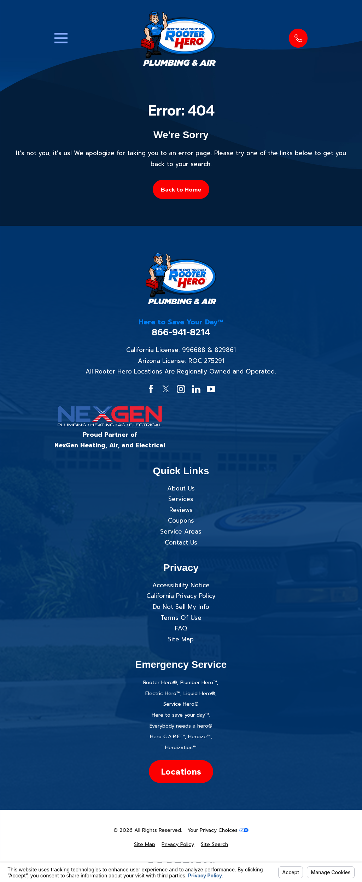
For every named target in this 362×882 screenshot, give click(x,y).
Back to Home (181, 189)
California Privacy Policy (181, 595)
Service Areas (181, 531)
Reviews (181, 509)
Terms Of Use (181, 617)
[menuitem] (144, 844)
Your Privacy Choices (218, 830)
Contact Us (181, 542)
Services (180, 499)
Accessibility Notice (181, 585)
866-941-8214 (181, 332)
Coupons (181, 520)
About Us (181, 488)
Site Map (181, 639)
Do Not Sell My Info (181, 606)
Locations (181, 771)
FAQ (181, 628)
